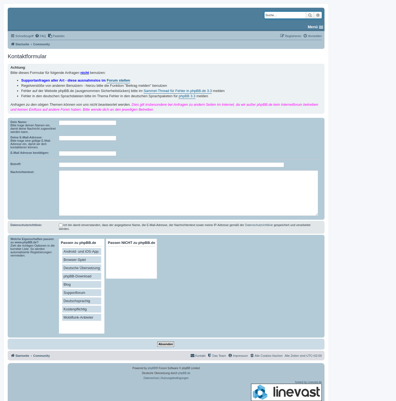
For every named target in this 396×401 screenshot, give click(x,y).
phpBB (152, 368)
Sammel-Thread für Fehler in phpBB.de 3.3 (178, 91)
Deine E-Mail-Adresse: (26, 137)
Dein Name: (18, 122)
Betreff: (15, 164)
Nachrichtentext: (22, 172)
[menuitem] (40, 36)
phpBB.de (184, 373)
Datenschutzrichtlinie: (26, 225)
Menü (313, 27)
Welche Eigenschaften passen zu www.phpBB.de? (32, 240)
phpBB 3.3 (187, 96)
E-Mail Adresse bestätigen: (29, 152)
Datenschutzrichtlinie (259, 225)
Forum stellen (118, 80)
